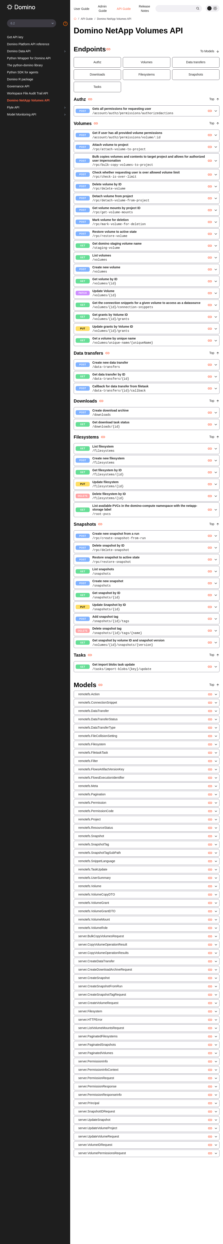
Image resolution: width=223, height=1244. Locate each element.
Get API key (15, 37)
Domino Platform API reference (28, 44)
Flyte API (13, 107)
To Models (209, 51)
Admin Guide (103, 9)
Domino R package (20, 79)
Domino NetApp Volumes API (28, 100)
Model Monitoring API (21, 114)
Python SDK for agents (22, 72)
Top (214, 99)
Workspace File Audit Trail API (27, 93)
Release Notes (145, 9)
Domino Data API (18, 51)
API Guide (124, 9)
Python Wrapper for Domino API (29, 58)
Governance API (18, 86)
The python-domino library (25, 65)
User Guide (81, 9)
